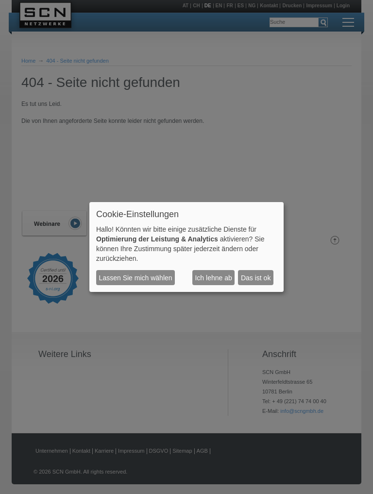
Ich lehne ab (213, 278)
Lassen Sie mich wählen (135, 278)
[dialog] (186, 247)
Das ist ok (256, 278)
